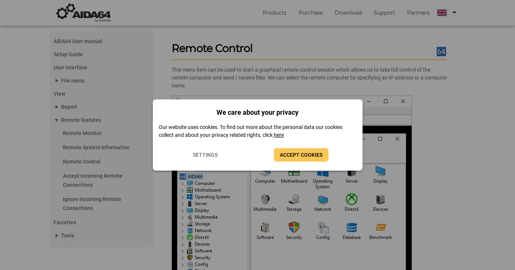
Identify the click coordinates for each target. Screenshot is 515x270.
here (279, 135)
